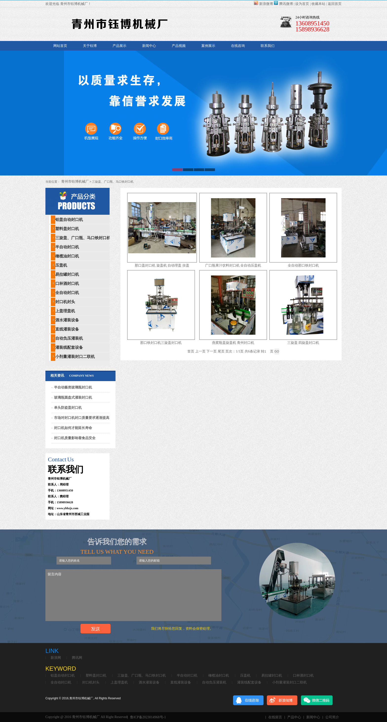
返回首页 (335, 4)
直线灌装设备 (67, 329)
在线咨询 (238, 46)
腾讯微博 (283, 4)
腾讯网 (77, 657)
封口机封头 (65, 302)
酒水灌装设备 (67, 320)
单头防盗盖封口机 (68, 408)
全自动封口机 (67, 293)
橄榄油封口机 (67, 256)
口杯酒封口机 (67, 283)
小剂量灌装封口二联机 (75, 356)
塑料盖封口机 (67, 229)
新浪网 (56, 657)
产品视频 (179, 46)
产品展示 (119, 46)
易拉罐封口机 (67, 274)
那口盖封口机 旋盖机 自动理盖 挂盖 (162, 265)
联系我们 (267, 46)
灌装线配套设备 (69, 347)
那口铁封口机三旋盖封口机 (161, 343)
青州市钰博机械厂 (74, 181)
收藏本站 (318, 4)
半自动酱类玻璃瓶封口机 (73, 387)
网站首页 (60, 46)
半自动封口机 (67, 247)
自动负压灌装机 (69, 338)
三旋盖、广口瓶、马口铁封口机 (83, 238)
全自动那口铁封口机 (303, 265)
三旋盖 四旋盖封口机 (303, 343)
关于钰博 (90, 46)
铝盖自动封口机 (69, 219)
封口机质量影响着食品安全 (75, 438)
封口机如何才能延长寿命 (73, 428)
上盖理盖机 (65, 311)
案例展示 (208, 46)
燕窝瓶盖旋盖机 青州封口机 (233, 343)
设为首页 (302, 4)
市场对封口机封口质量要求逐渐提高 (81, 418)
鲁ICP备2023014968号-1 (148, 717)
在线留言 (275, 717)
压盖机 (61, 265)
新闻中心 (149, 46)
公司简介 (332, 717)
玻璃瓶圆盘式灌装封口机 (73, 397)
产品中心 (294, 717)
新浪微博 (263, 4)
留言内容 (133, 595)
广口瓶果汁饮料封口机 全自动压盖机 (233, 265)
